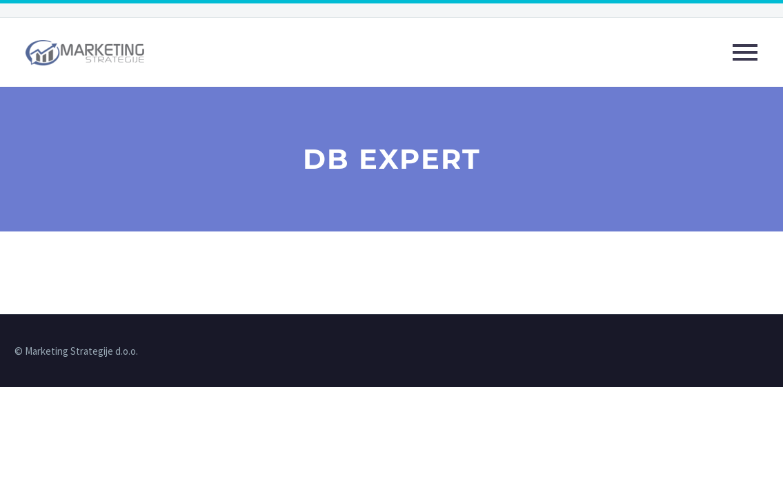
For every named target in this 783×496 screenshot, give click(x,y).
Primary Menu (745, 52)
